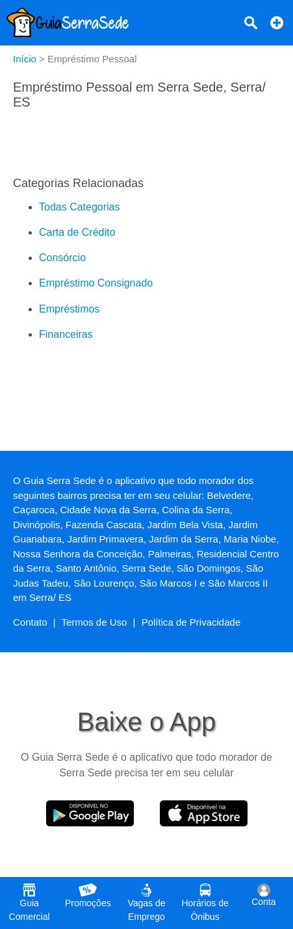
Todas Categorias (79, 206)
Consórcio (62, 257)
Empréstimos (69, 308)
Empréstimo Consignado (96, 282)
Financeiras (66, 334)
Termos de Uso (94, 622)
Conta (263, 895)
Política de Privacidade (191, 622)
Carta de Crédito (77, 232)
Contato (30, 622)
